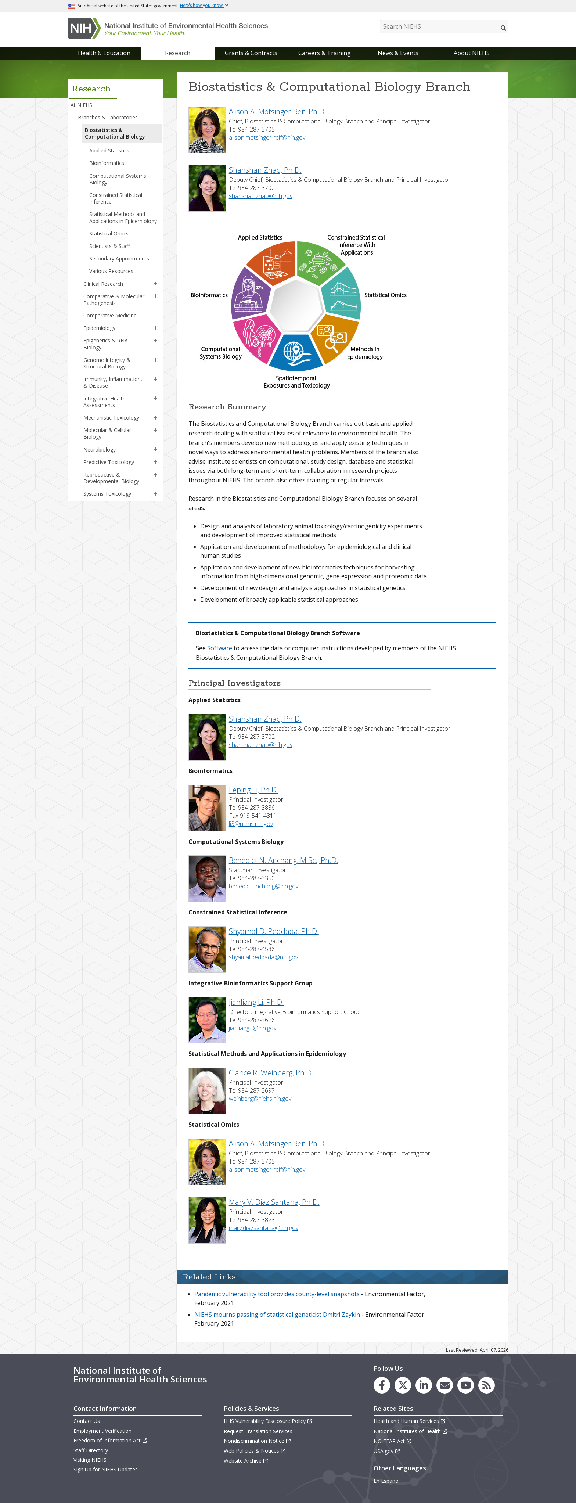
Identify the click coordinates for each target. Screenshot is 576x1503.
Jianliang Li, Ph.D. (256, 1002)
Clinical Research (103, 283)
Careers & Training (324, 53)
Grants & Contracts (251, 53)
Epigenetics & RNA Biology (105, 343)
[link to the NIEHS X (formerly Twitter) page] (403, 1385)
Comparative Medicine (110, 315)
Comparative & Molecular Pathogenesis (113, 299)
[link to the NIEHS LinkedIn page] (423, 1385)
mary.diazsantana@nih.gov (263, 1228)
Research (177, 53)
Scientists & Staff (109, 245)
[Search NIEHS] (444, 26)
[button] (155, 130)
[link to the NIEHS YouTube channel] (465, 1385)
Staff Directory (90, 1450)
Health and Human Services (410, 1420)
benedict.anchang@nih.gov (263, 886)
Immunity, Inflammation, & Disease (112, 382)
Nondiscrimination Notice (257, 1440)
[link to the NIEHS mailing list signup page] (444, 1385)
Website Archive (246, 1460)
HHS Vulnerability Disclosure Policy (268, 1420)
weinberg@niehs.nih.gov (260, 1098)
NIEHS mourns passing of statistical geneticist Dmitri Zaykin (277, 1314)
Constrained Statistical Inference (115, 198)
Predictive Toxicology (108, 462)
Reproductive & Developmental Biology (111, 478)
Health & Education (104, 53)
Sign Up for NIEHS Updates (105, 1469)
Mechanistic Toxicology (111, 417)
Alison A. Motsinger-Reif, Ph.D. (277, 111)
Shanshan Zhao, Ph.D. (265, 170)
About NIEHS (472, 53)
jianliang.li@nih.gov (252, 1028)
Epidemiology (99, 327)
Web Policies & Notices (255, 1450)
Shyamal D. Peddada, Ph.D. (274, 931)
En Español (387, 1480)
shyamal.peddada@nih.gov (263, 957)
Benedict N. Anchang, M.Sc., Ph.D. (283, 860)
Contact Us (86, 1420)
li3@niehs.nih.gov (251, 824)
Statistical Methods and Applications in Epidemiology (123, 217)
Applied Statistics (109, 150)
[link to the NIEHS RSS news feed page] (486, 1385)
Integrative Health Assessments (104, 402)
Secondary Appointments (119, 258)
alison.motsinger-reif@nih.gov (267, 137)
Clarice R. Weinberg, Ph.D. (271, 1073)
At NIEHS (81, 104)
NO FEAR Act (393, 1441)
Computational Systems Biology (117, 179)
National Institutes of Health (411, 1431)
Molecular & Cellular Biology (107, 433)
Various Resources (111, 270)
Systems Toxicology (107, 493)
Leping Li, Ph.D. (253, 790)
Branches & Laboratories (108, 117)
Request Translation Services (258, 1431)
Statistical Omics (109, 233)
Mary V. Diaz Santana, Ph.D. (274, 1202)
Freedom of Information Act (110, 1440)
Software (219, 648)
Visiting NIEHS (90, 1459)
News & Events (398, 53)
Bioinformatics (106, 162)
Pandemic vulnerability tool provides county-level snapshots (277, 1294)
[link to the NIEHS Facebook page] (382, 1385)
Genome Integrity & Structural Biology (106, 363)
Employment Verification (102, 1430)
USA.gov (387, 1451)
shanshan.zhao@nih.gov (260, 196)
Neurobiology (99, 449)
